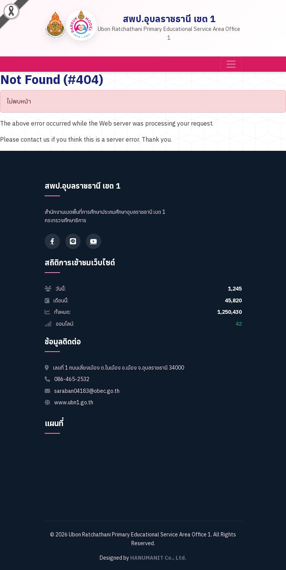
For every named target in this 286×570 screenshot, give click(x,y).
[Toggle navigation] (231, 64)
